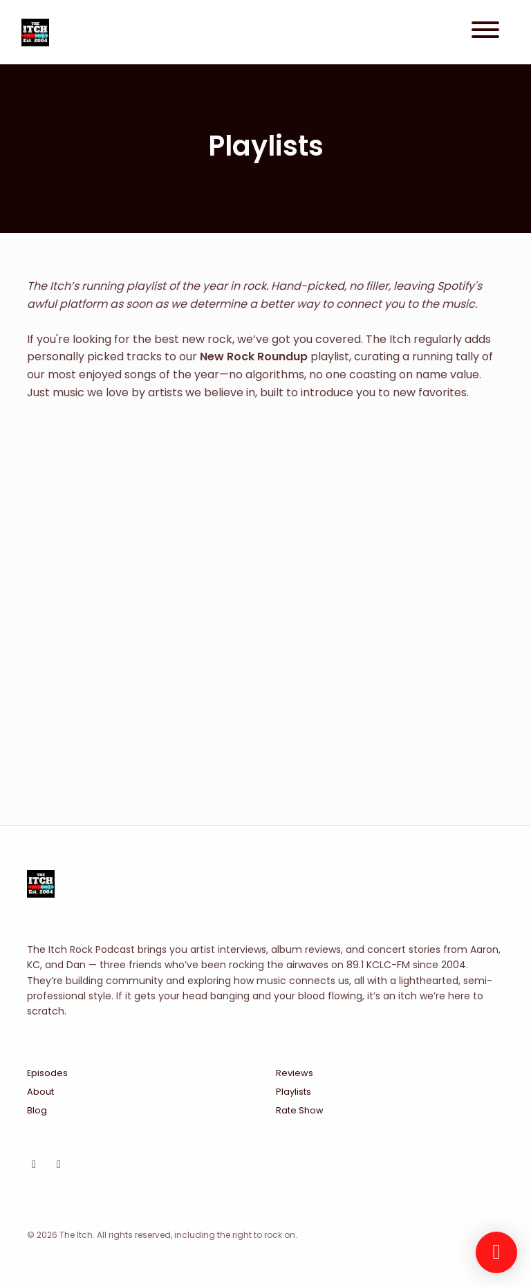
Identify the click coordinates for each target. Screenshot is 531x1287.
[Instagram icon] (34, 1164)
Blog (37, 1110)
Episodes (47, 1073)
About (40, 1092)
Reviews (294, 1073)
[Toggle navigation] (485, 32)
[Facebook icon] (59, 1164)
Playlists (293, 1092)
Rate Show (300, 1110)
